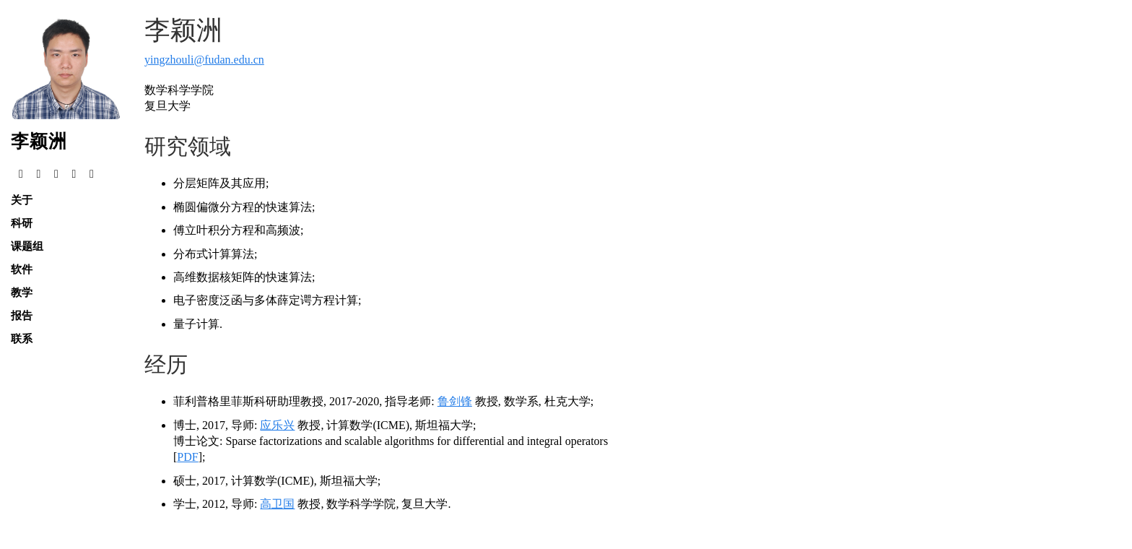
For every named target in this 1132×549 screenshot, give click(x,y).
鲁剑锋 (454, 401)
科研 (21, 223)
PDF (187, 457)
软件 (21, 269)
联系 (21, 338)
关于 (21, 200)
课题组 (27, 246)
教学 (21, 292)
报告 (21, 315)
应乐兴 (277, 425)
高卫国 (277, 504)
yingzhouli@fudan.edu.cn (204, 59)
